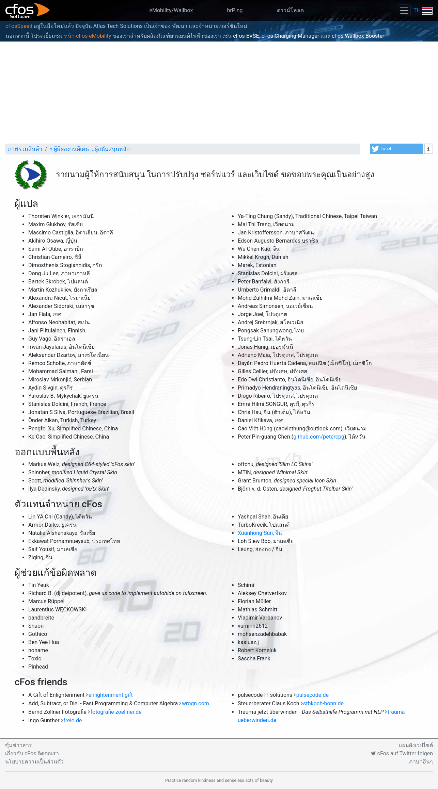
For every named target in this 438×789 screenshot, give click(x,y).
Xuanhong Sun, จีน (260, 533)
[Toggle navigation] (404, 10)
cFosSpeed (18, 26)
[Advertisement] (219, 92)
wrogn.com (195, 703)
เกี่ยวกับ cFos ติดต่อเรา (32, 753)
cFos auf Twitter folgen (402, 753)
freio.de (72, 720)
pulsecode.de (312, 695)
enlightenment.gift (111, 695)
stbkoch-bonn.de (323, 703)
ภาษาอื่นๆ (421, 761)
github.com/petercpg (318, 436)
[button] (396, 149)
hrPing (235, 10)
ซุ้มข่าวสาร (18, 745)
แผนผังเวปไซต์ (416, 745)
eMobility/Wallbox (171, 10)
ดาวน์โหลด (290, 10)
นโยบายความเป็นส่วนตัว (34, 761)
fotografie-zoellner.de (115, 712)
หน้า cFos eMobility (87, 36)
